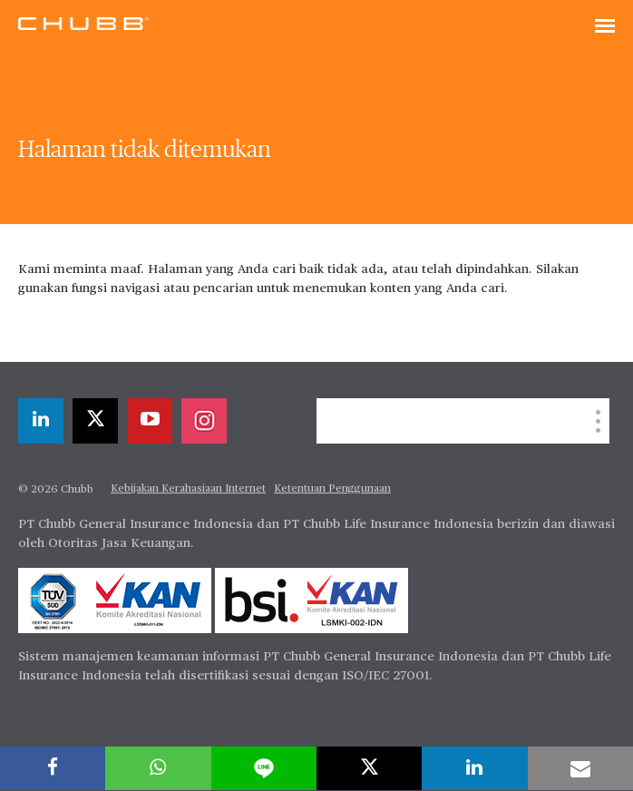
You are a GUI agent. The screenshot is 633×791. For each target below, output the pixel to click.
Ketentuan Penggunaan (332, 488)
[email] (580, 768)
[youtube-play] (149, 421)
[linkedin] (40, 421)
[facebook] (52, 768)
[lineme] (263, 768)
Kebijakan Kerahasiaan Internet (188, 488)
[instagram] (204, 421)
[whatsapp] (157, 768)
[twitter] (95, 421)
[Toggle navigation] (605, 27)
